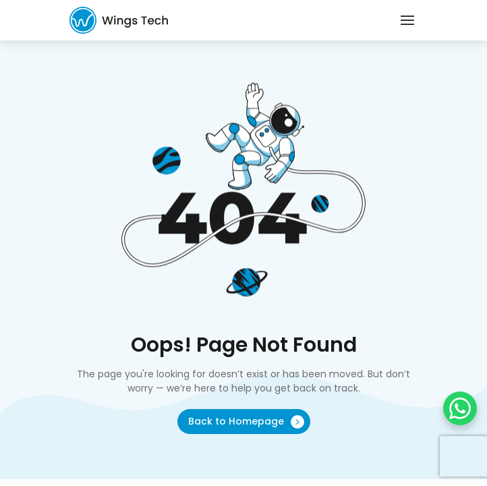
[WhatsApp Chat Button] (460, 408)
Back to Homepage (246, 421)
